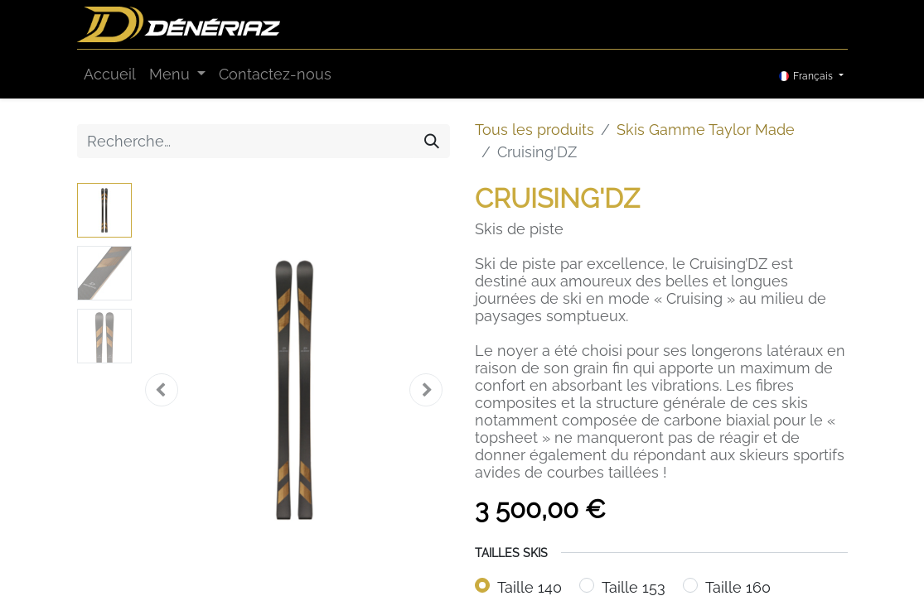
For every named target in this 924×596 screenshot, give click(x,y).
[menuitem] (110, 74)
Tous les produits (534, 129)
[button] (161, 390)
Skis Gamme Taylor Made (706, 129)
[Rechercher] (432, 141)
